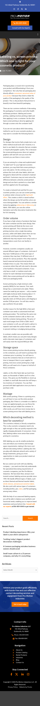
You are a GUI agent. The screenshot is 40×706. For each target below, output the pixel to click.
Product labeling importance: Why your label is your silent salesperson (19, 533)
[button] (38, 34)
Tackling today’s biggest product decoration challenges (16, 540)
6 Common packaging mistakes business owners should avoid (19, 547)
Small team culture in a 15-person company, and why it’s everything (16, 554)
